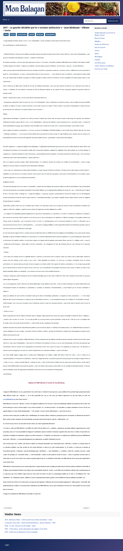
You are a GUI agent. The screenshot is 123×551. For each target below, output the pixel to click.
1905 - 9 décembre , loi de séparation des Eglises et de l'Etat (26, 529)
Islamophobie (50, 34)
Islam (6, 34)
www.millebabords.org (9, 399)
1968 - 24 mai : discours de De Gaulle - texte (20, 526)
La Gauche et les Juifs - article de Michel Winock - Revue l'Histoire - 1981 (30, 523)
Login (7, 545)
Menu (5, 20)
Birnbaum (40, 34)
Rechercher (113, 21)
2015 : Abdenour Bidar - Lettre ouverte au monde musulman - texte (28, 520)
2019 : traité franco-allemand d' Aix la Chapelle (21, 532)
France (13, 34)
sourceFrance (22, 34)
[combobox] (95, 21)
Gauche (31, 34)
